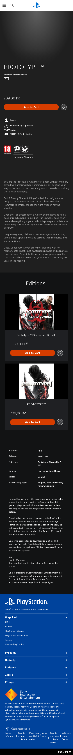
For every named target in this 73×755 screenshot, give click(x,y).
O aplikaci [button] (36, 617)
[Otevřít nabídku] (4, 5)
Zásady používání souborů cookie (54, 737)
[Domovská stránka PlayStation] (36, 5)
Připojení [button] (36, 682)
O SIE (7, 621)
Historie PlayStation (14, 644)
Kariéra (8, 626)
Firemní (8, 639)
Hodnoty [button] (36, 660)
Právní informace (10, 734)
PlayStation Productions (16, 635)
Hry (16, 609)
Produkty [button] (36, 652)
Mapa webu (44, 734)
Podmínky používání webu (34, 736)
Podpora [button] (36, 667)
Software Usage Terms (66, 736)
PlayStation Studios (14, 630)
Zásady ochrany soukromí (22, 736)
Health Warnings (17, 560)
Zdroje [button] (36, 675)
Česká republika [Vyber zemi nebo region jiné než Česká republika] (18, 728)
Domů (8, 609)
